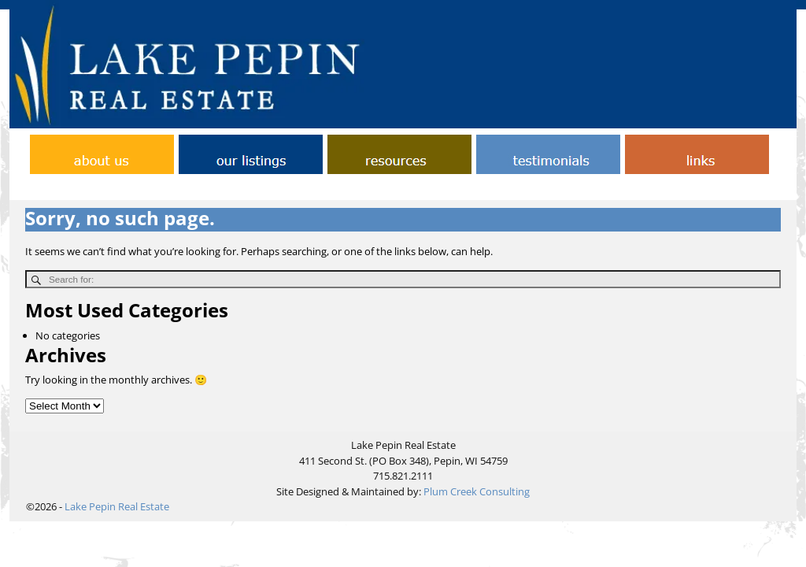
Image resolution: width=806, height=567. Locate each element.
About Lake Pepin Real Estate (277, 189)
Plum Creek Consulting (476, 491)
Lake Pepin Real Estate (117, 506)
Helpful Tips (440, 189)
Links (494, 189)
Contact (378, 189)
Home (178, 189)
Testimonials (623, 189)
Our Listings (551, 189)
